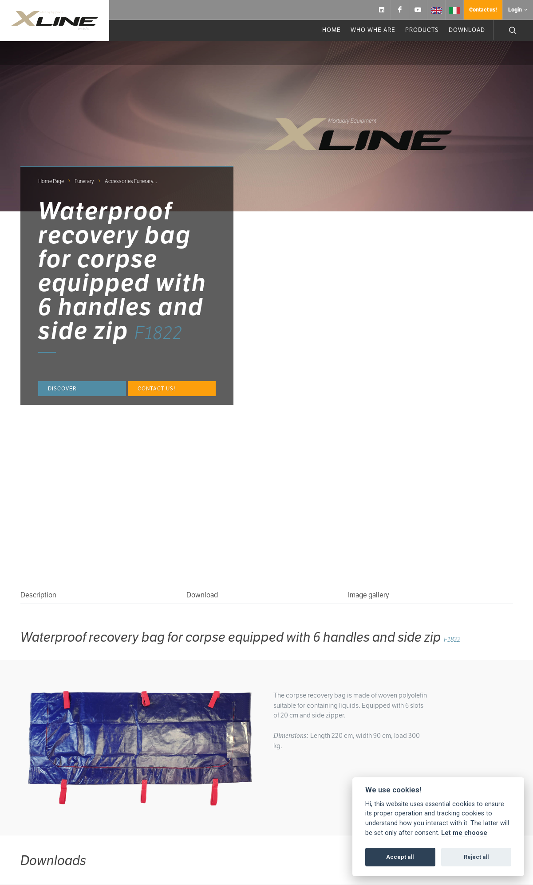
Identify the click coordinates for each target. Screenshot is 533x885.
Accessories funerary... (131, 181)
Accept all (400, 857)
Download (202, 595)
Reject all (476, 857)
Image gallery (368, 595)
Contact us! (483, 9)
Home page (51, 181)
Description (38, 595)
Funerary (84, 181)
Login (518, 9)
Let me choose (464, 833)
